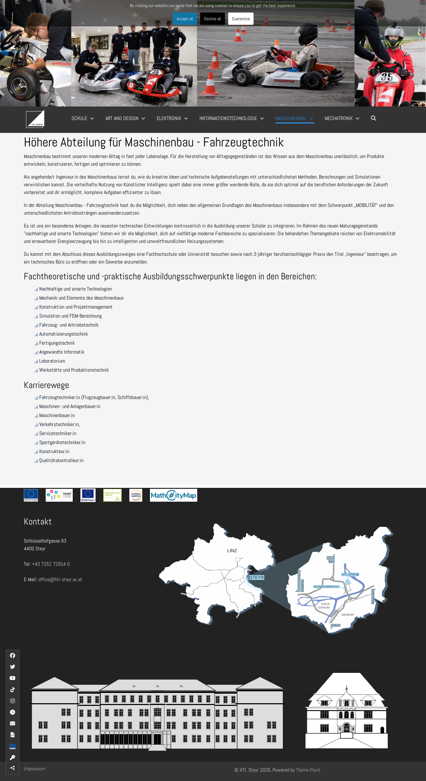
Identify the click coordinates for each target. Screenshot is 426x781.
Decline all (212, 19)
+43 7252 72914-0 (51, 564)
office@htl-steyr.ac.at (60, 579)
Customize (241, 19)
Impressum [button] (34, 768)
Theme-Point (308, 770)
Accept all (185, 19)
